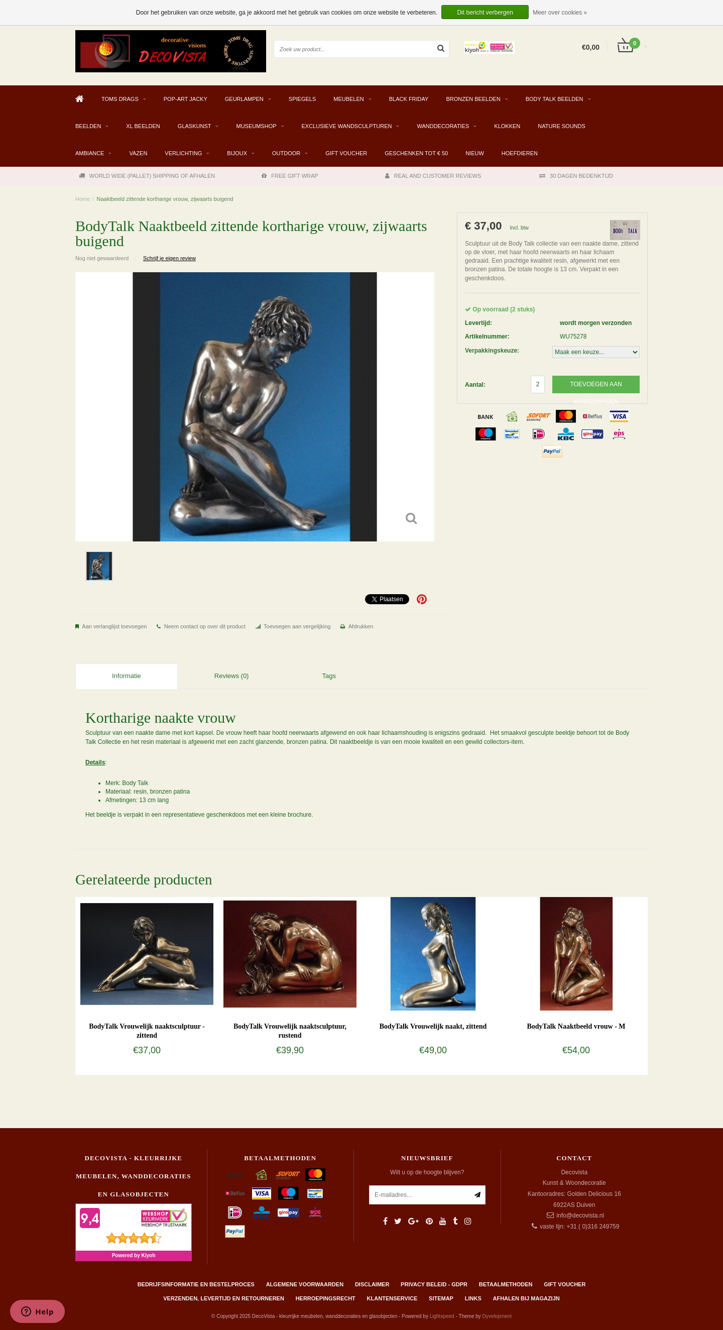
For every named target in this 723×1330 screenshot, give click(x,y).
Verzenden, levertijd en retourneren (223, 1298)
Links (473, 1298)
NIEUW (474, 153)
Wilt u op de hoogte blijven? (427, 1172)
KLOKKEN (507, 126)
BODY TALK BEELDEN (554, 99)
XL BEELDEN (143, 126)
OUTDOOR (286, 153)
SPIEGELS (302, 99)
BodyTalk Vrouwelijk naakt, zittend (433, 1026)
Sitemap (441, 1298)
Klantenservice (392, 1298)
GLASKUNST (194, 126)
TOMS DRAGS (120, 99)
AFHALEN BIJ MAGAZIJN (526, 1298)
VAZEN (138, 153)
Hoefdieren (520, 153)
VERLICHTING (183, 153)
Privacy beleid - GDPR (434, 1284)
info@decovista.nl (580, 1215)
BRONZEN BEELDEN (473, 99)
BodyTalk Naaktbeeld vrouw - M (576, 1026)
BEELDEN (88, 126)
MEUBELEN (348, 99)
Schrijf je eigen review (169, 258)
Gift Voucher (346, 153)
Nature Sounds (561, 126)
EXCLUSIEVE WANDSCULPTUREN (347, 126)
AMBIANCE (89, 153)
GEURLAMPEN (244, 99)
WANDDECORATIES (443, 126)
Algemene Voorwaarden (304, 1284)
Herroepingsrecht (325, 1298)
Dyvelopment (497, 1316)
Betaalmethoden (506, 1284)
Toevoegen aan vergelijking (297, 626)
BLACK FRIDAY (409, 99)
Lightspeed (442, 1316)
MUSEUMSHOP (256, 126)
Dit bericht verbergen (485, 12)
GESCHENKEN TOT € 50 (416, 153)
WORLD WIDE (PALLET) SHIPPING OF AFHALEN (147, 176)
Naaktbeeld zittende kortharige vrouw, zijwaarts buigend (165, 199)
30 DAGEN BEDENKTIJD (576, 176)
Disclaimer (372, 1284)
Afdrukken (361, 626)
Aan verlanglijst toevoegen (114, 626)
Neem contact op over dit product (205, 626)
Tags (328, 676)
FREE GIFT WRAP (290, 176)
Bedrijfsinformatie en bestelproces (196, 1284)
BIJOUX (237, 153)
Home (82, 199)
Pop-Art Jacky (185, 99)
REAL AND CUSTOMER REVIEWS (433, 176)
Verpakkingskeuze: (492, 350)
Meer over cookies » (560, 12)
